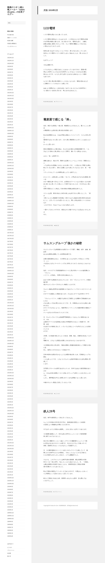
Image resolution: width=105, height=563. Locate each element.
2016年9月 (10, 276)
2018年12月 (10, 197)
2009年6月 (10, 530)
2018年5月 (10, 218)
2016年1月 (10, 300)
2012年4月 (10, 431)
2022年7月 (10, 72)
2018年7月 (10, 212)
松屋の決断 (10, 40)
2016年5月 (10, 288)
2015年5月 (10, 323)
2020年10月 (10, 133)
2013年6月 (10, 390)
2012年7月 (10, 422)
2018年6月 (10, 215)
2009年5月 (10, 533)
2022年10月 (10, 63)
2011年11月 (10, 445)
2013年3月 (10, 399)
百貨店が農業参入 (12, 43)
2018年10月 (10, 203)
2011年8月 (10, 454)
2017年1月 (10, 265)
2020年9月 (10, 136)
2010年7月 (10, 492)
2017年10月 (10, 238)
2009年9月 (10, 521)
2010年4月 (10, 501)
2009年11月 (10, 515)
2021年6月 (10, 110)
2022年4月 (10, 81)
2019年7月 (10, 177)
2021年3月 (10, 119)
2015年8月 (10, 314)
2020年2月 (10, 157)
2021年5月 (10, 113)
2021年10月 (10, 98)
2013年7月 (10, 387)
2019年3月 (10, 189)
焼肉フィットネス (12, 37)
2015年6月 (10, 320)
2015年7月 (10, 317)
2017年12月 (10, 232)
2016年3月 (10, 294)
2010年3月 (10, 504)
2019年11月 (10, 165)
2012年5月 (10, 428)
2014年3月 (10, 364)
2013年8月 (10, 384)
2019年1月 (10, 195)
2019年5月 (10, 183)
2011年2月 (10, 472)
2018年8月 (10, 209)
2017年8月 (10, 244)
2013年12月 (10, 373)
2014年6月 (10, 355)
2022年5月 (10, 78)
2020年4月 (10, 151)
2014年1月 (10, 370)
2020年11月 (10, 130)
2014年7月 (10, 352)
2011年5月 (10, 463)
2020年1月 (10, 160)
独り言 (9, 556)
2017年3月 (10, 259)
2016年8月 (10, 279)
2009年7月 (10, 527)
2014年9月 (10, 346)
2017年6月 (10, 250)
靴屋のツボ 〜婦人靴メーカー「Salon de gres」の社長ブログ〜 (16, 11)
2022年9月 (10, 66)
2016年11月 (10, 270)
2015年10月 (10, 308)
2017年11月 (10, 235)
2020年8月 (10, 139)
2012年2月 (10, 437)
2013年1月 (10, 405)
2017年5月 (10, 253)
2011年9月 (10, 451)
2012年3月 (10, 434)
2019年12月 (10, 162)
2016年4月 (10, 291)
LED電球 (49, 28)
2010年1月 (10, 510)
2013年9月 (10, 381)
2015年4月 (10, 326)
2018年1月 (10, 230)
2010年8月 (10, 489)
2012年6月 (10, 425)
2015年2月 (10, 332)
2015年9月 (10, 311)
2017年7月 (10, 247)
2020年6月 (10, 145)
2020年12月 (10, 127)
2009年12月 (10, 513)
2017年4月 (10, 256)
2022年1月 (10, 90)
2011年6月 (10, 460)
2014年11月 (10, 340)
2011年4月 (10, 466)
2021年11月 (10, 95)
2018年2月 (10, 227)
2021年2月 (10, 122)
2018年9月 (10, 206)
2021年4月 (10, 116)
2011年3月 (10, 469)
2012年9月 (10, 416)
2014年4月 (10, 361)
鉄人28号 (49, 411)
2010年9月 (10, 486)
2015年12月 (10, 302)
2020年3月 (10, 154)
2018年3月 (10, 224)
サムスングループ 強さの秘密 (62, 243)
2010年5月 (10, 498)
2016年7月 (10, 282)
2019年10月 (10, 168)
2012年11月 (10, 410)
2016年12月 (10, 267)
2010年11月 (10, 480)
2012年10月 (10, 413)
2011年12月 (10, 443)
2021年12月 (10, 92)
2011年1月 (10, 475)
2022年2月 (10, 87)
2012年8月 (10, 419)
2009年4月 (10, 536)
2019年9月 (10, 171)
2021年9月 (10, 101)
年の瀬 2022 (10, 35)
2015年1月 (10, 335)
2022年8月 (10, 69)
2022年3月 (10, 84)
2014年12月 (10, 338)
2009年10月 (10, 518)
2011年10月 (10, 448)
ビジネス (9, 547)
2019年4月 (10, 186)
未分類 (9, 553)
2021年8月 (10, 104)
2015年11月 (10, 305)
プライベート (10, 550)
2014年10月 (10, 343)
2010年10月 (10, 483)
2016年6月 (10, 285)
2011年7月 (10, 457)
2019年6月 (10, 180)
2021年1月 (10, 125)
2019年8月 (10, 174)
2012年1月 (10, 440)
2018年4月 (10, 221)
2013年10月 (10, 378)
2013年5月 (10, 393)
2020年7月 (10, 142)
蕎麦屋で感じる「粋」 (57, 119)
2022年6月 (10, 75)
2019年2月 (10, 192)
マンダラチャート (12, 46)
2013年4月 (10, 396)
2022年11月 (10, 60)
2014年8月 (10, 349)
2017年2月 (10, 262)
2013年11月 (10, 375)
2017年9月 (10, 241)
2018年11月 (10, 200)
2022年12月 (10, 57)
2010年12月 (10, 478)
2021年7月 (10, 107)
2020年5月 (10, 148)
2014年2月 (10, 367)
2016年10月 (10, 273)
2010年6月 (10, 495)
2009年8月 (10, 524)
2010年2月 (10, 507)
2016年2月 (10, 297)
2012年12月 (10, 408)
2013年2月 (10, 402)
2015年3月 (10, 329)
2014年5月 (10, 358)
